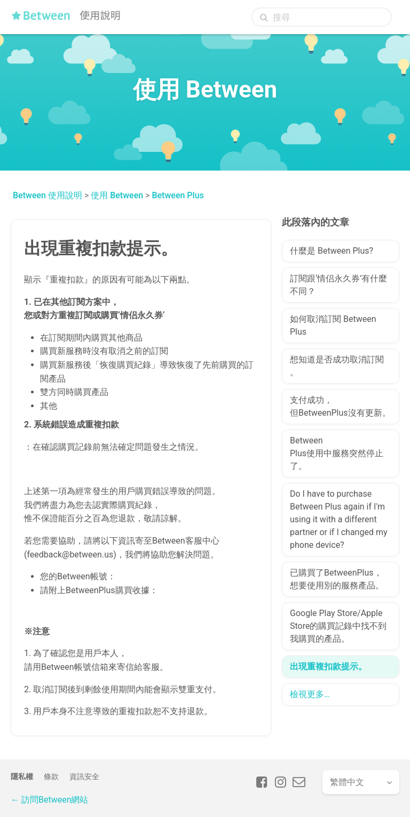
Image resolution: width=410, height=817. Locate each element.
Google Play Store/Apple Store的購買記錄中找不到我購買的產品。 (338, 626)
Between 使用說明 (47, 195)
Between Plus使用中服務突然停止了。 (336, 453)
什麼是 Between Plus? (331, 251)
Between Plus (177, 195)
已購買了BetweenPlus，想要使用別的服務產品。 (337, 579)
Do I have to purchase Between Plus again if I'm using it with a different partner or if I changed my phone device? (339, 519)
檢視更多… (310, 694)
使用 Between (117, 195)
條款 (51, 776)
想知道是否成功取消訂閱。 (337, 365)
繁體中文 (347, 782)
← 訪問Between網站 (49, 800)
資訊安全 (84, 776)
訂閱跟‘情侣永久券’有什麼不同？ (338, 284)
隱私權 (22, 776)
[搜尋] (321, 17)
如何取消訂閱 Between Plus (333, 325)
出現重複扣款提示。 (328, 666)
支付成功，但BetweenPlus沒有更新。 (340, 406)
